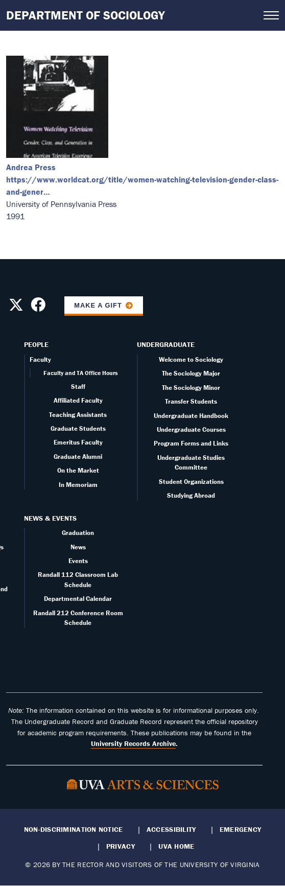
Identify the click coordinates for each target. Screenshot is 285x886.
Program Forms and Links (191, 443)
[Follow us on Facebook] (38, 307)
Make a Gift (98, 305)
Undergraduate (166, 344)
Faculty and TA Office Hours (80, 373)
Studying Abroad (191, 495)
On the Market (78, 470)
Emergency (240, 829)
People (36, 344)
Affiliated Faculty (78, 400)
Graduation (78, 532)
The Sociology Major (191, 373)
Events (78, 560)
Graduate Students (78, 428)
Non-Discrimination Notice (73, 829)
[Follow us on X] (16, 307)
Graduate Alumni (78, 456)
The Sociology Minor (191, 387)
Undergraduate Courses (191, 429)
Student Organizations (191, 481)
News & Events (50, 518)
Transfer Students (191, 401)
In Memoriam (78, 484)
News (78, 547)
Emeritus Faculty (78, 442)
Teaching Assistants (78, 414)
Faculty (40, 359)
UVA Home (176, 846)
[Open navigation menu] (271, 15)
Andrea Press (31, 167)
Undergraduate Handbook (191, 415)
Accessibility (171, 829)
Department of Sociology (85, 15)
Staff (78, 386)
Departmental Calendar (78, 598)
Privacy (120, 846)
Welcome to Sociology (191, 359)
